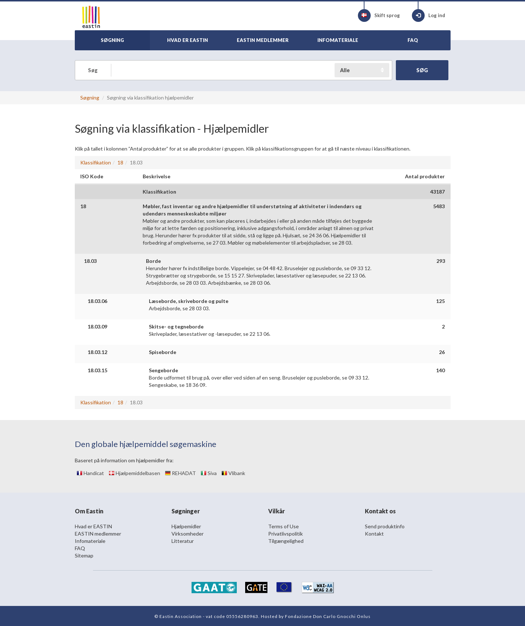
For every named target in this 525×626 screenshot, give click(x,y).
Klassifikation (95, 162)
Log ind (428, 15)
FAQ (80, 548)
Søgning (89, 97)
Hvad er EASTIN (93, 526)
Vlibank (233, 473)
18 (120, 162)
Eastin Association (180, 616)
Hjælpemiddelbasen (134, 473)
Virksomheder (187, 533)
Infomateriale (90, 541)
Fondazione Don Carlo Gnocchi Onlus (328, 616)
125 (440, 301)
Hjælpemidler (186, 526)
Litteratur (182, 541)
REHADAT (180, 473)
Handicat (90, 473)
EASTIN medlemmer (98, 533)
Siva (209, 473)
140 (440, 370)
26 (442, 352)
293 (440, 261)
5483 (439, 206)
